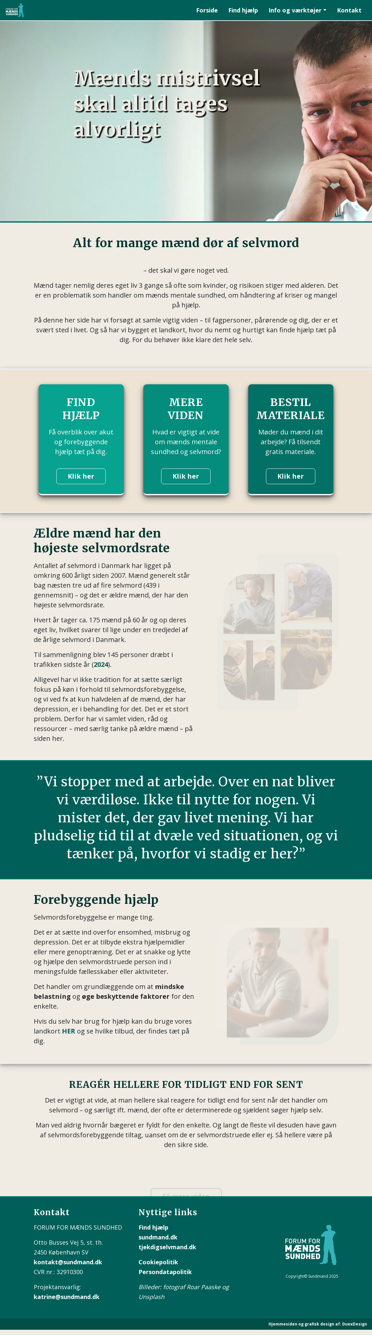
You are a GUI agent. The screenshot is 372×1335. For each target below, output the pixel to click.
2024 (101, 664)
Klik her (81, 476)
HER (68, 1031)
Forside (207, 10)
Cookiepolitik (158, 1262)
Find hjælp (243, 10)
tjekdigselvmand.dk (167, 1247)
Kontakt (349, 10)
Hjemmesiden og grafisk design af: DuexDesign (318, 1324)
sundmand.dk (158, 1237)
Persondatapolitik (165, 1272)
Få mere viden (186, 1200)
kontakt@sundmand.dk (68, 1262)
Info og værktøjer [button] (295, 10)
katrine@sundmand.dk (67, 1297)
